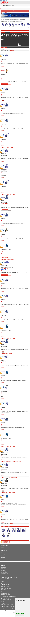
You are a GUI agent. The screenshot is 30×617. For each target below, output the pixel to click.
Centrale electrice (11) (3, 565)
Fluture (8, 36)
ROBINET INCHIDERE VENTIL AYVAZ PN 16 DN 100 (8, 446)
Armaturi (6, 12)
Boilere (2, 552)
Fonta (13, 35)
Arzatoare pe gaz (3, 547)
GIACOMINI (3, 39)
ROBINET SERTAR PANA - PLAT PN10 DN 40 (7, 292)
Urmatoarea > (12, 50)
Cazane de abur (3, 557)
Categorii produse (15, 10)
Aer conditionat (2, 548)
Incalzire (24, 36)
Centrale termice (3, 553)
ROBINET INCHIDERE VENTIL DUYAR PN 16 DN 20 (8, 85)
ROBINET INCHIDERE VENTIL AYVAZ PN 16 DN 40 (8, 211)
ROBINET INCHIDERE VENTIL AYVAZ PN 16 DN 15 (8, 101)
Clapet (8, 35)
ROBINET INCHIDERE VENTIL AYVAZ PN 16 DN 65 (8, 338)
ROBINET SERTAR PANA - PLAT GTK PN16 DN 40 (8, 242)
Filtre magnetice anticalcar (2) (4, 573)
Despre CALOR (3, 554)
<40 (20, 35)
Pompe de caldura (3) (3, 568)
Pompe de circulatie (3, 549)
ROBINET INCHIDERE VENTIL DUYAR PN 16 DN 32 (8, 163)
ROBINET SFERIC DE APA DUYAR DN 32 (6, 179)
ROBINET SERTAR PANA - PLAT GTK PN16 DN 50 (8, 323)
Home (1, 12)
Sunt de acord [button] (19, 613)
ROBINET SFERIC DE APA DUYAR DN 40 (6, 353)
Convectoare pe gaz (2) (3, 570)
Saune (2, 559)
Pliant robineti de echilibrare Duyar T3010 (6, 541)
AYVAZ (3, 35)
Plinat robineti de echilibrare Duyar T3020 (6, 542)
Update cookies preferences (3, 0)
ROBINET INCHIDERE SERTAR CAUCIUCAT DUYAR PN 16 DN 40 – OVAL (11, 461)
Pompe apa (2, 555)
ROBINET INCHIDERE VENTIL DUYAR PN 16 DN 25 (8, 147)
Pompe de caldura (3, 558)
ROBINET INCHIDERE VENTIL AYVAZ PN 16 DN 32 (8, 194)
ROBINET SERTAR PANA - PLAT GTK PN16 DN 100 (8, 492)
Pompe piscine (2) (3, 569)
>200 (20, 45)
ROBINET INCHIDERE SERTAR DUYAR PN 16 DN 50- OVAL (9, 477)
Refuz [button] (22, 613)
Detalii (3, 115)
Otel (12, 36)
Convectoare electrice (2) (4, 572)
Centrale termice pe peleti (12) (4, 564)
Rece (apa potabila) (25, 35)
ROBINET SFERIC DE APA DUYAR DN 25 (6, 132)
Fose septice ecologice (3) (4, 567)
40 (20, 36)
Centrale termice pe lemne (4, 550)
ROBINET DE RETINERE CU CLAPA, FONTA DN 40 (8, 259)
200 (20, 44)
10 (16, 36)
